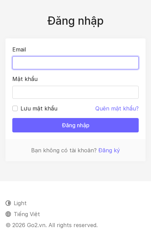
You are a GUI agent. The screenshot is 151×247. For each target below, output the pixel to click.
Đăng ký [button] (109, 150)
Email (19, 49)
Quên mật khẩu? (117, 108)
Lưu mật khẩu (38, 108)
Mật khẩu (25, 78)
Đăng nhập (76, 125)
